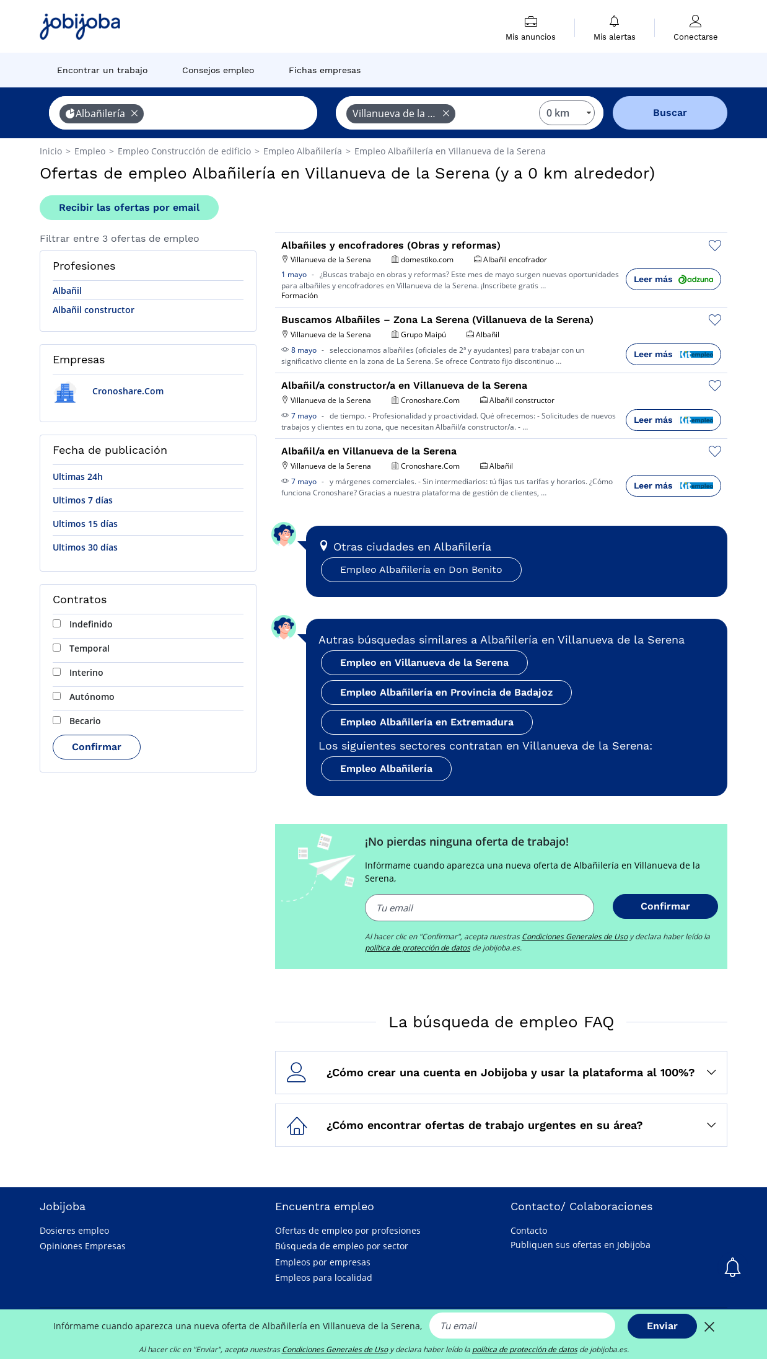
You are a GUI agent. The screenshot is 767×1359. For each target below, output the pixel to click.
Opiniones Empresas (83, 1246)
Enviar (662, 1326)
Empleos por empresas (322, 1262)
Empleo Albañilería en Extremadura (427, 722)
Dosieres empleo (74, 1230)
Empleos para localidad (323, 1277)
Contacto (529, 1230)
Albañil (67, 290)
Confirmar (96, 747)
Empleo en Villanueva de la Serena (424, 662)
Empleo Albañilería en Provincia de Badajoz (446, 692)
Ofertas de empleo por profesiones (348, 1230)
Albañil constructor (93, 310)
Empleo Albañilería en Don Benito (421, 569)
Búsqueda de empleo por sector (341, 1246)
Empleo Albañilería (386, 768)
